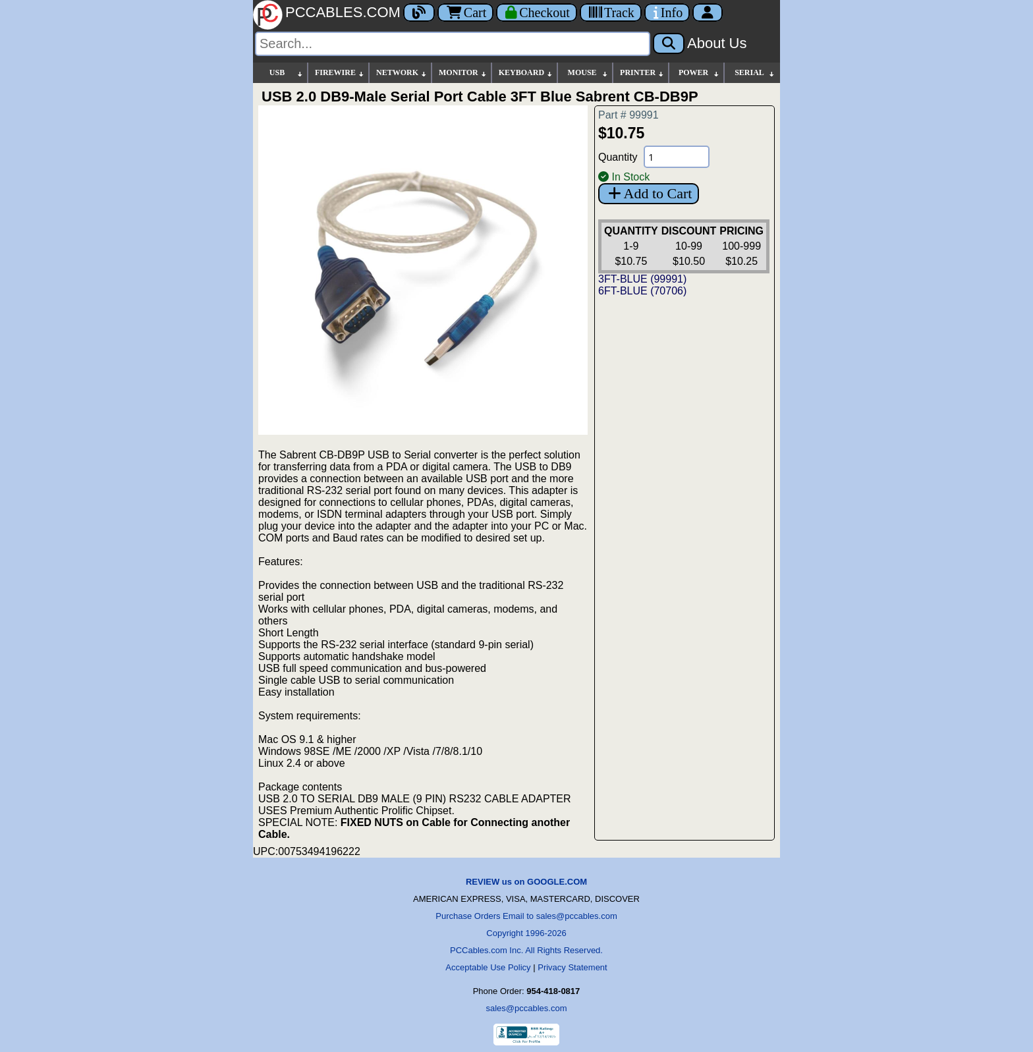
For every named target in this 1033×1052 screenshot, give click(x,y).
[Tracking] (611, 12)
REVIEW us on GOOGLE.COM (526, 882)
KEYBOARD (526, 73)
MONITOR (463, 73)
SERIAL (755, 73)
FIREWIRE (340, 73)
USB (286, 73)
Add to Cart (648, 193)
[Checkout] (536, 12)
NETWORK (402, 73)
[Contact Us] (667, 12)
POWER (699, 73)
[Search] (452, 44)
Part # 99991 (628, 115)
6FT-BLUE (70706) (642, 290)
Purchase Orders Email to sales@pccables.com (526, 916)
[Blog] (419, 12)
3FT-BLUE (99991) (642, 279)
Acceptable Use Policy (487, 967)
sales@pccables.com (526, 1008)
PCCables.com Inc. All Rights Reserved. (526, 950)
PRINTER (642, 73)
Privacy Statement (572, 967)
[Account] (707, 12)
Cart (465, 12)
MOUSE (588, 73)
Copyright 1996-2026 (526, 933)
